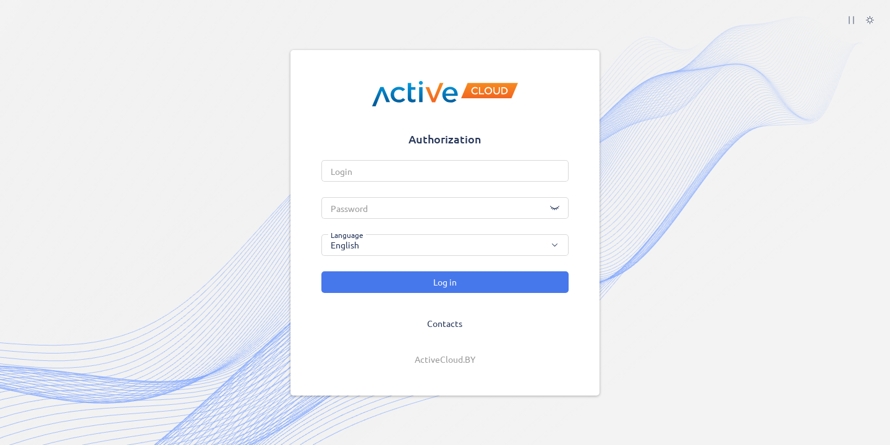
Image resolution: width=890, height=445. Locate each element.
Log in (445, 281)
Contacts (444, 323)
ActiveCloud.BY (445, 359)
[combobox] (445, 245)
